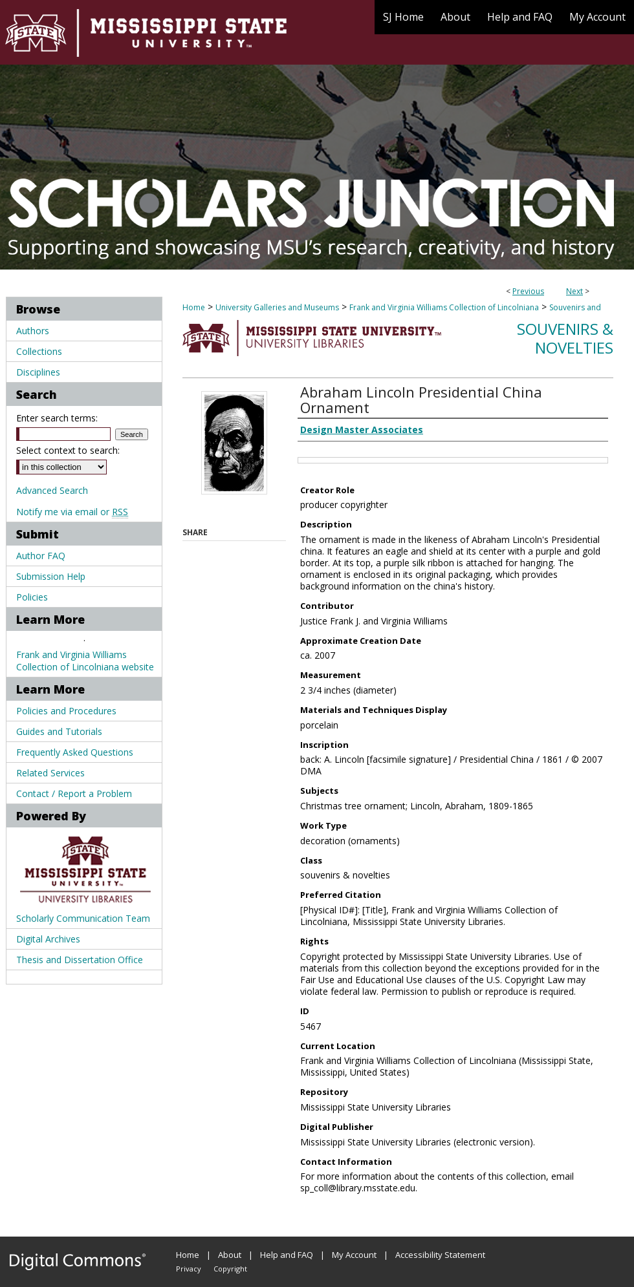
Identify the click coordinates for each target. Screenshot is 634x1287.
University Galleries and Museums (277, 307)
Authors (32, 330)
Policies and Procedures (66, 711)
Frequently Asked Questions (74, 752)
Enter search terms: (57, 418)
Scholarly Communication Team (83, 918)
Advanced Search (52, 490)
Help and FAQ (286, 1254)
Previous (528, 291)
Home (193, 307)
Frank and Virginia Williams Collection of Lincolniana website (85, 660)
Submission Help (50, 576)
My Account (354, 1254)
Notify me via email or (72, 511)
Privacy (188, 1268)
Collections (39, 351)
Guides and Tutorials (59, 731)
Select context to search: (68, 450)
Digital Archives (48, 939)
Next (574, 291)
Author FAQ (40, 555)
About (229, 1254)
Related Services (50, 773)
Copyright (230, 1268)
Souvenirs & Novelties (565, 338)
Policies (32, 597)
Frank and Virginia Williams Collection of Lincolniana (444, 307)
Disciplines (38, 372)
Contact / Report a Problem (74, 793)
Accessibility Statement (440, 1254)
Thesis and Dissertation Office (79, 959)
